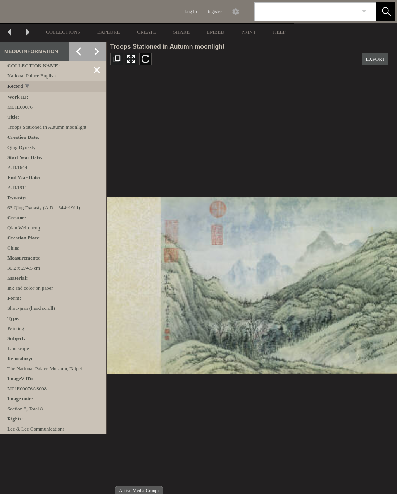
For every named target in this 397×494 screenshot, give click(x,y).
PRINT (249, 32)
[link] (364, 11)
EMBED (215, 32)
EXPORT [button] (375, 59)
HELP (279, 32)
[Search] (306, 12)
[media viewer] (252, 283)
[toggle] (28, 87)
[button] (385, 11)
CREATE (146, 32)
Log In (191, 11)
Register (214, 11)
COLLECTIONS (63, 32)
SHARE (181, 32)
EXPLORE (108, 32)
